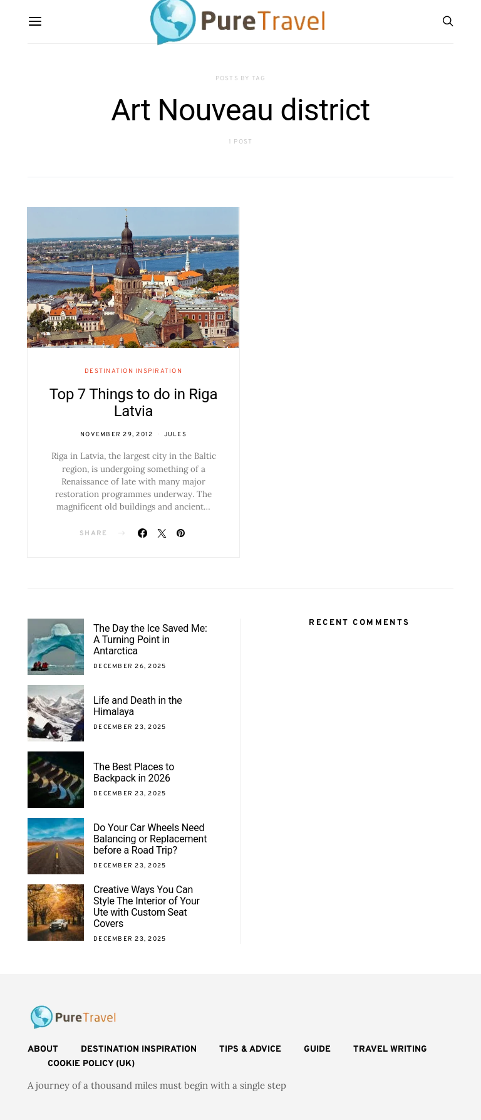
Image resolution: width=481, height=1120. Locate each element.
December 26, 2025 (129, 666)
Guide (317, 1049)
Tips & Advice (250, 1049)
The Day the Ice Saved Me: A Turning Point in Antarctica (150, 639)
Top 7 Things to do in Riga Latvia (133, 402)
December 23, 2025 (129, 727)
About (43, 1049)
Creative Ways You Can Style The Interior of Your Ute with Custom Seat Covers (146, 906)
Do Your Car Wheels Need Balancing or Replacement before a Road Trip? (150, 839)
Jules (175, 435)
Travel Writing (390, 1049)
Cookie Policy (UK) (91, 1064)
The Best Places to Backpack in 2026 (133, 772)
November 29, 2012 (116, 435)
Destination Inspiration (133, 371)
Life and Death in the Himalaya (137, 706)
